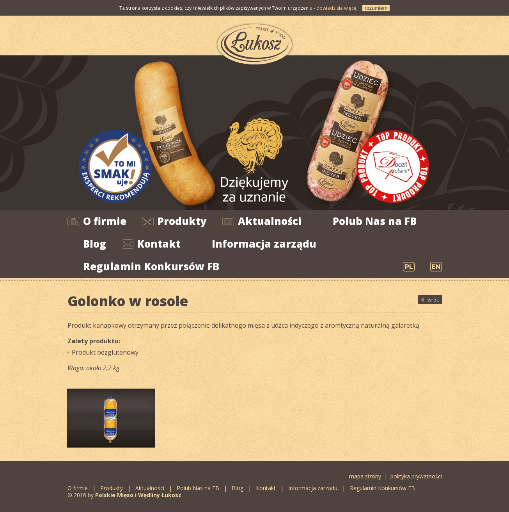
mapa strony (365, 476)
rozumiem (376, 8)
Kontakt (159, 244)
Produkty (182, 221)
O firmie (104, 221)
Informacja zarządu (264, 244)
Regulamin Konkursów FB (151, 266)
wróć (433, 299)
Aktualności (269, 221)
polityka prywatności (416, 476)
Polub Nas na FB (375, 221)
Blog (94, 244)
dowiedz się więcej (337, 8)
